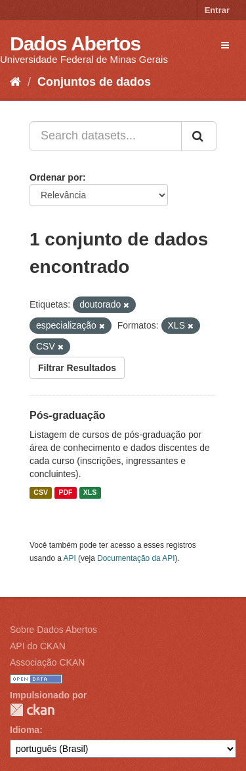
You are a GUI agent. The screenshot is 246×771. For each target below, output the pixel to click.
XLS (89, 493)
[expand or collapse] (225, 45)
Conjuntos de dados (94, 81)
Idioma (24, 730)
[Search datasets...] (106, 136)
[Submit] (198, 136)
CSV (40, 493)
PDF (65, 493)
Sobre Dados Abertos (53, 629)
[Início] (15, 81)
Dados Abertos (75, 43)
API (70, 558)
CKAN (32, 710)
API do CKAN (38, 646)
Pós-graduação (68, 415)
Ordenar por (56, 177)
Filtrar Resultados (77, 368)
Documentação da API (135, 558)
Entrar (217, 10)
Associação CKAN (47, 662)
